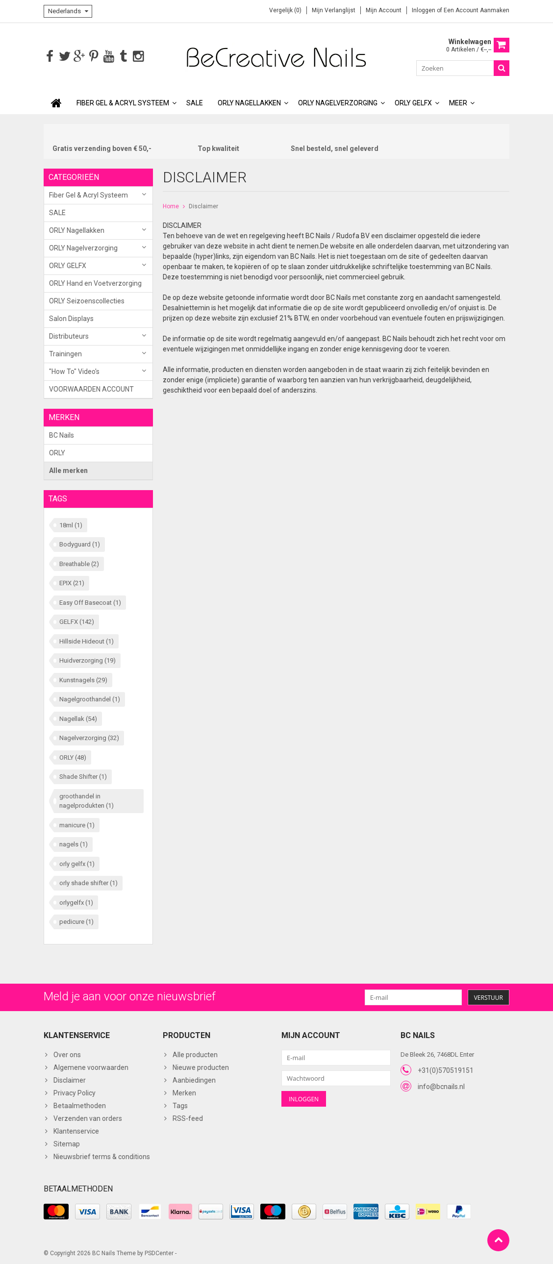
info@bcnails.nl (441, 1086)
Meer (458, 102)
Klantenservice (76, 1130)
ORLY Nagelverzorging (337, 102)
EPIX (71, 582)
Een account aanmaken (476, 10)
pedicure (76, 920)
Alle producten (195, 1054)
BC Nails (61, 434)
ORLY (57, 452)
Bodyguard (79, 543)
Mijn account (384, 10)
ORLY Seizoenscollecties (87, 300)
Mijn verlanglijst (333, 10)
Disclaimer (203, 205)
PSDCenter (159, 1252)
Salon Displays (71, 318)
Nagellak (78, 717)
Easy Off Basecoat (90, 601)
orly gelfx (77, 863)
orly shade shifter (88, 882)
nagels (73, 843)
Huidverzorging (87, 659)
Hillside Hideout (86, 640)
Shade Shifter (83, 775)
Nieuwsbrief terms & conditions (101, 1156)
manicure (77, 824)
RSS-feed (188, 1117)
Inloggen (424, 10)
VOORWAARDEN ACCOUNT (91, 388)
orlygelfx (76, 901)
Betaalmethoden (79, 1105)
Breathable (79, 563)
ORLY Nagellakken (249, 102)
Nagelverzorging (89, 737)
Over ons (67, 1054)
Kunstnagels (83, 679)
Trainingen (65, 353)
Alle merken (68, 469)
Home (171, 205)
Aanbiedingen (194, 1079)
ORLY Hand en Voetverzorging (95, 282)
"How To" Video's (74, 370)
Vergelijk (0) (285, 10)
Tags (180, 1105)
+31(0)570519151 (446, 1069)
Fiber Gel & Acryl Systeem (122, 102)
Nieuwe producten (201, 1066)
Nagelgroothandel (89, 698)
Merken (184, 1092)
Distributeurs (69, 335)
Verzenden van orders (87, 1117)
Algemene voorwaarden (90, 1066)
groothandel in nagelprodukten (86, 800)
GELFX (76, 620)
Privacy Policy (74, 1092)
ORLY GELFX (413, 102)
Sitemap (66, 1143)
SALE (194, 102)
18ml (70, 524)
